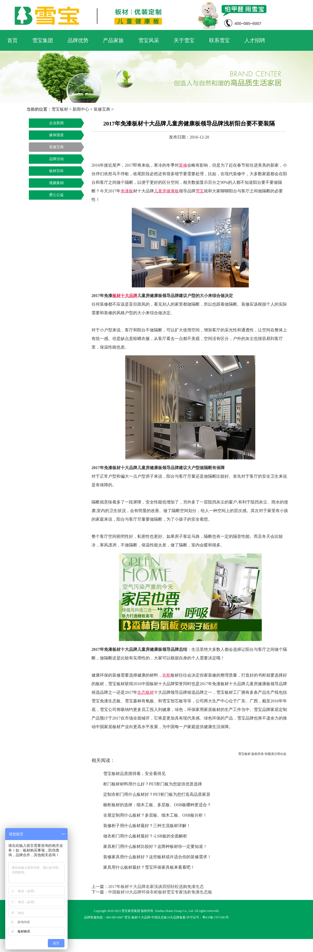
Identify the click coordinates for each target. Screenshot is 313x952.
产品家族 (113, 40)
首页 (12, 40)
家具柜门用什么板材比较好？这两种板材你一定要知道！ (155, 846)
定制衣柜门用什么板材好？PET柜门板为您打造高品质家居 (156, 794)
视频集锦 (56, 183)
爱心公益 (56, 195)
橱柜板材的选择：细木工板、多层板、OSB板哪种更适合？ (157, 805)
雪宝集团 (42, 40)
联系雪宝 (219, 40)
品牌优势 (78, 40)
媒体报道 (56, 135)
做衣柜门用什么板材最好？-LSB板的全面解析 (145, 836)
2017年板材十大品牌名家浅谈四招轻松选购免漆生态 (156, 886)
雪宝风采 (148, 40)
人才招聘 (254, 40)
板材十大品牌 (141, 917)
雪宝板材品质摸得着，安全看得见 (134, 773)
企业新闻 (56, 123)
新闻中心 (81, 109)
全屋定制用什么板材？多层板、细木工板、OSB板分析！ (155, 815)
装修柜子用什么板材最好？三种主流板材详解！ (147, 825)
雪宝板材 (59, 109)
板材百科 (56, 171)
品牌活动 (56, 159)
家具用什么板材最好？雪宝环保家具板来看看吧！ (149, 867)
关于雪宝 (184, 40)
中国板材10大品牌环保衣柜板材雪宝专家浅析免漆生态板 (160, 892)
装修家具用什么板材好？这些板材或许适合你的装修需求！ (157, 857)
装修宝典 (102, 109)
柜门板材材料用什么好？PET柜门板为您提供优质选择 (152, 784)
